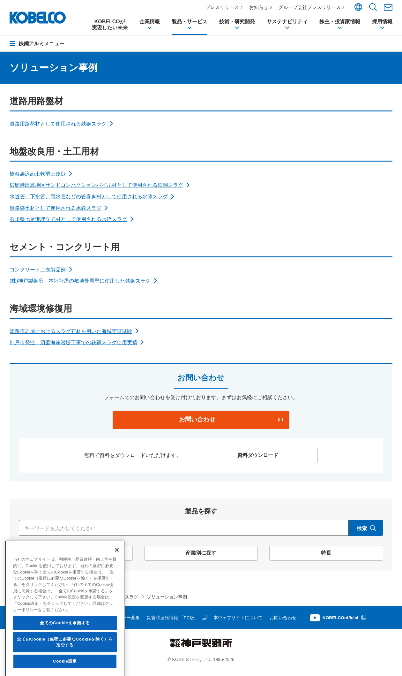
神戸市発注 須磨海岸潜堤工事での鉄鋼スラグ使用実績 (73, 347)
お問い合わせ (283, 623)
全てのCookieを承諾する (65, 663)
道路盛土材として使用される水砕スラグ (55, 213)
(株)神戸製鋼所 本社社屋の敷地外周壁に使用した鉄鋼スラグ (80, 286)
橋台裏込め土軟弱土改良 (38, 178)
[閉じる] (117, 590)
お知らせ (259, 7)
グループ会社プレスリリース (310, 7)
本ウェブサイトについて (238, 623)
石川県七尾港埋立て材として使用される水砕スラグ (68, 224)
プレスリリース (223, 7)
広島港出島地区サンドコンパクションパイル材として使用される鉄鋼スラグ (96, 190)
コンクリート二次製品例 (38, 274)
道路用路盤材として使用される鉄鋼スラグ (58, 128)
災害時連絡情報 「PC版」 (173, 623)
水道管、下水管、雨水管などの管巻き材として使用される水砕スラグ (89, 201)
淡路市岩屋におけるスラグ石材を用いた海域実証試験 (71, 336)
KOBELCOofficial (341, 623)
